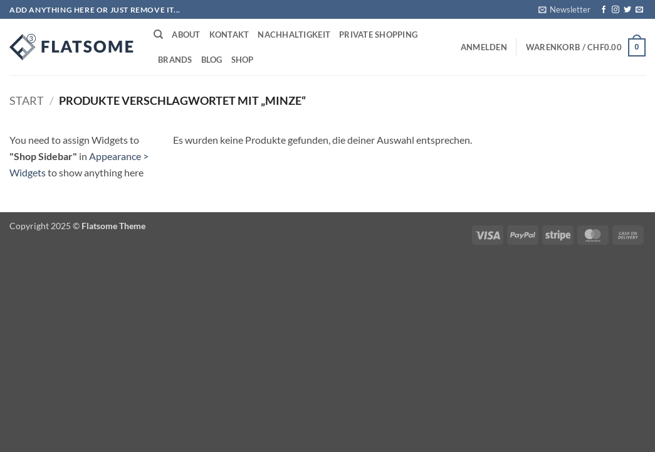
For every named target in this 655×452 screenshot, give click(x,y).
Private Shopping (378, 35)
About (186, 35)
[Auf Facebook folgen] (603, 10)
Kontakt (229, 35)
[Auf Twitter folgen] (627, 10)
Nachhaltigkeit (294, 35)
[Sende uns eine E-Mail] (639, 10)
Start (26, 100)
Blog (212, 60)
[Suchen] (158, 34)
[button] (564, 9)
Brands (175, 60)
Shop (242, 60)
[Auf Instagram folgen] (615, 10)
